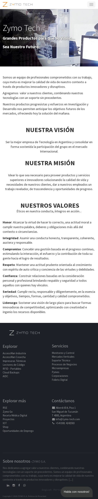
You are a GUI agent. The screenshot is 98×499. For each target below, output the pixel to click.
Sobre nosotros (16, 461)
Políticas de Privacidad (37, 496)
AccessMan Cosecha (14, 357)
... (71, 479)
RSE (5, 407)
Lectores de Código (14, 364)
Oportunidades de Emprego (18, 431)
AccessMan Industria (14, 353)
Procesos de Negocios (64, 364)
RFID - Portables (12, 368)
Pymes (55, 372)
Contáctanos (63, 401)
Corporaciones (60, 376)
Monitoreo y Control (63, 353)
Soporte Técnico (61, 360)
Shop (5, 427)
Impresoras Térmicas (14, 361)
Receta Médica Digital (15, 415)
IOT (5, 423)
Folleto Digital (60, 379)
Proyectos (8, 419)
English (47, 489)
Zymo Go (8, 411)
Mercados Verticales (63, 356)
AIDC (5, 376)
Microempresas (60, 368)
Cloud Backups (11, 372)
